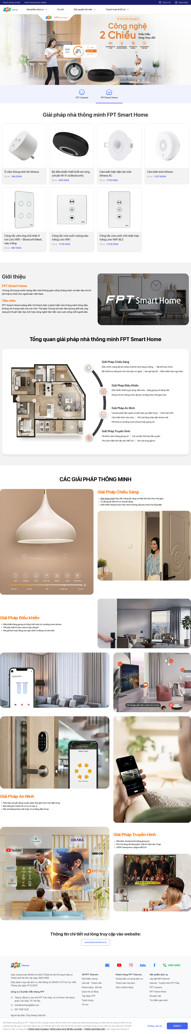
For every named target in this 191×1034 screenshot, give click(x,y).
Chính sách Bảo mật (94, 1029)
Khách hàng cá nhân (11, 2)
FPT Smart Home (158, 992)
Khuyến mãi (155, 996)
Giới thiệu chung (89, 979)
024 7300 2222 (21, 1009)
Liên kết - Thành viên (92, 983)
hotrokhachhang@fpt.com (26, 1005)
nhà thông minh (69, 305)
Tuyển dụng (87, 1000)
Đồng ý (177, 1026)
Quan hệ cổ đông (90, 992)
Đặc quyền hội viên (85, 9)
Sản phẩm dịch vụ (36, 9)
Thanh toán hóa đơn (125, 983)
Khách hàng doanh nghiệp (35, 2)
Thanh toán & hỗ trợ (117, 9)
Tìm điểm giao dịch (159, 1000)
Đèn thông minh (108, 498)
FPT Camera (156, 987)
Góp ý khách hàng (124, 987)
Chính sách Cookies (38, 1029)
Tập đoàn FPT (88, 996)
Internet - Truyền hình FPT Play (164, 983)
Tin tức (60, 9)
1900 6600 (174, 965)
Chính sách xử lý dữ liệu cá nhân (66, 1029)
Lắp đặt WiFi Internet (160, 979)
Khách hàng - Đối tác (92, 987)
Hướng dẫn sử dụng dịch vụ (129, 979)
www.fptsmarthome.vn (96, 942)
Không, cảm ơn (155, 1026)
